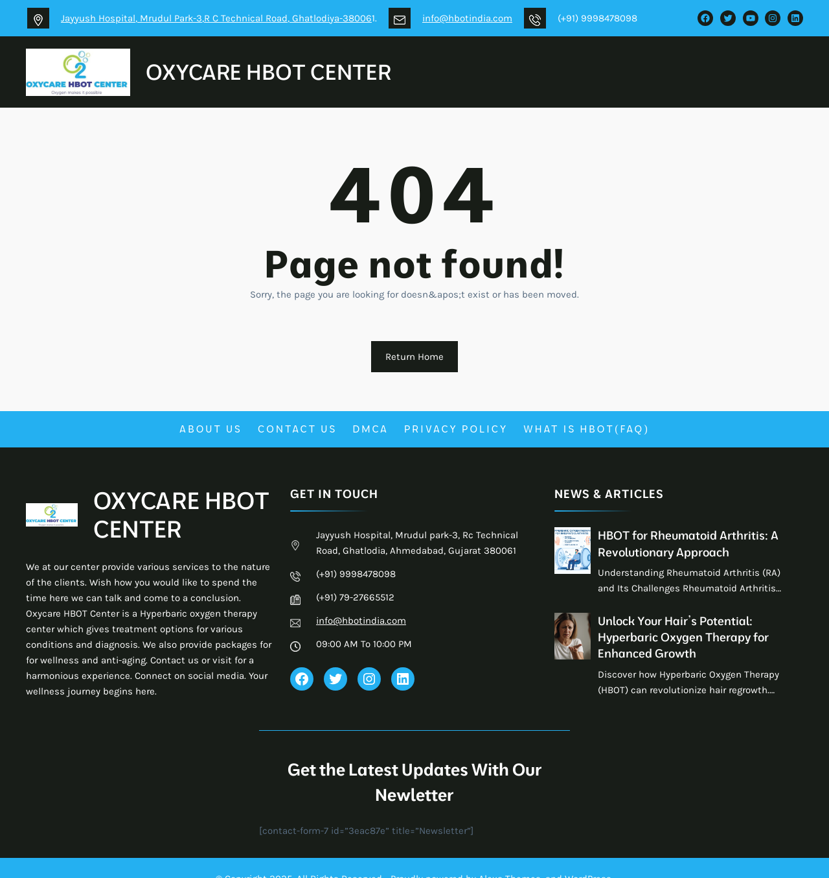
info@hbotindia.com (467, 18)
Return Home (414, 356)
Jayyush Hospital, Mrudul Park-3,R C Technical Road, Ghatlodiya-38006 (216, 18)
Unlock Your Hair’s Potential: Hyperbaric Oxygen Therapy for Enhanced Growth (683, 637)
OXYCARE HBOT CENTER (268, 71)
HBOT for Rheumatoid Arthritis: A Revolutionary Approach (688, 543)
